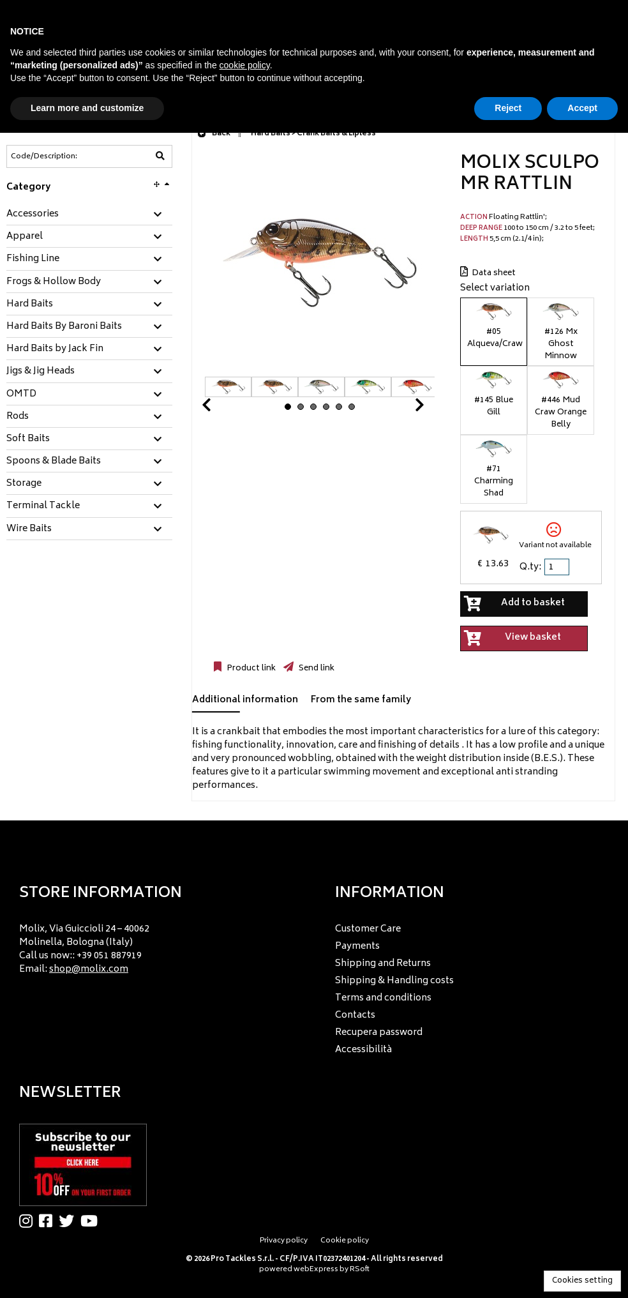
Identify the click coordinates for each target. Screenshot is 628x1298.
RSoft (360, 1270)
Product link (250, 668)
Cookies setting (582, 1281)
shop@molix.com (88, 969)
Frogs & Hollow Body (53, 282)
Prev (221, 408)
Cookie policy (344, 1241)
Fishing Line (32, 259)
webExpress (316, 1270)
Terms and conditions (383, 998)
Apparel (24, 237)
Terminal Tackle (43, 506)
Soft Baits (28, 439)
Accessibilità (363, 1050)
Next (404, 408)
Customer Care (368, 929)
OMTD (21, 394)
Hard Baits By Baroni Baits (64, 327)
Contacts (355, 1015)
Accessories (32, 214)
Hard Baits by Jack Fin (54, 349)
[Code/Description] (58, 156)
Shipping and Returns (383, 964)
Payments (357, 947)
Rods (17, 417)
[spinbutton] (557, 567)
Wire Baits (29, 529)
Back (214, 134)
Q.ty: (530, 567)
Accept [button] (582, 108)
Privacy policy (284, 1241)
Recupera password (378, 1033)
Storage (23, 484)
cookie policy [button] (245, 65)
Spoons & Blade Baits (53, 461)
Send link (315, 668)
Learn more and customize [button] (87, 108)
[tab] (89, 214)
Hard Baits (29, 304)
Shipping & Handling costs (394, 981)
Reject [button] (508, 108)
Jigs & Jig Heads (40, 371)
